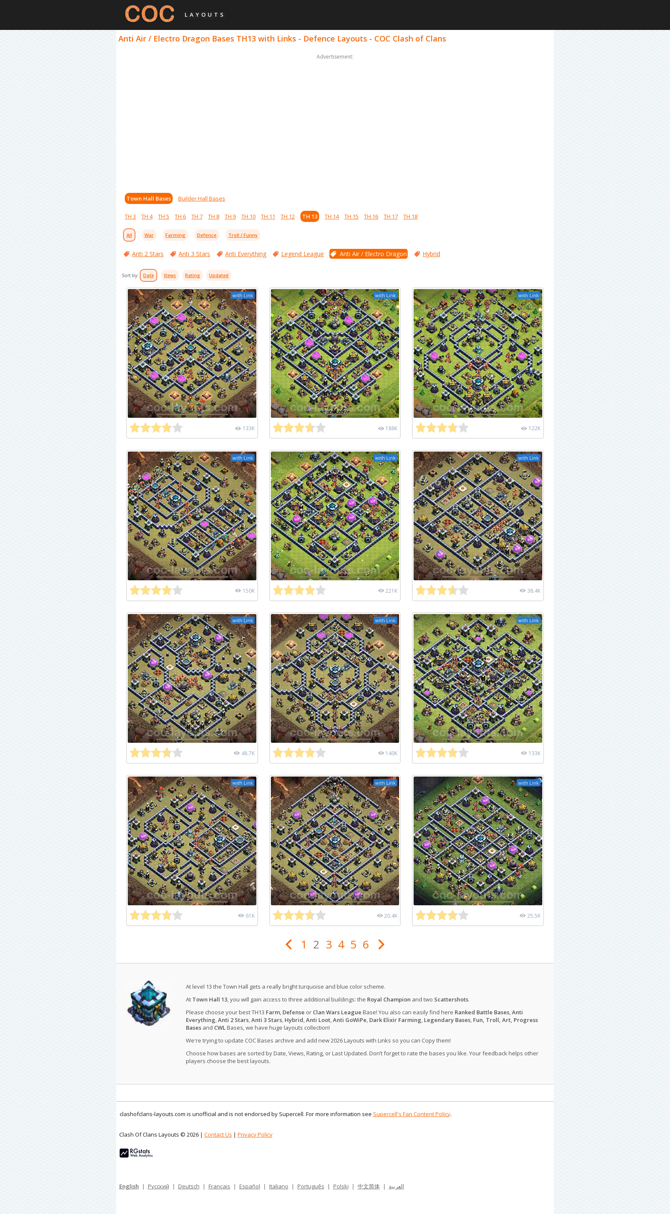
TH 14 (332, 216)
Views (170, 275)
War (149, 235)
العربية (396, 1186)
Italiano (278, 1186)
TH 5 (163, 216)
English (129, 1186)
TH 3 (130, 216)
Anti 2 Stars (148, 254)
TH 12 (288, 216)
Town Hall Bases (148, 198)
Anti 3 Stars (194, 254)
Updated (219, 275)
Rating (192, 275)
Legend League (302, 254)
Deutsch (189, 1186)
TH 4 (147, 216)
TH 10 (248, 216)
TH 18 (410, 216)
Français (219, 1186)
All (129, 235)
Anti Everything (245, 254)
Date (148, 275)
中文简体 (369, 1186)
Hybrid (431, 254)
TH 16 (371, 216)
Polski (341, 1186)
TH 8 (213, 216)
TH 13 (309, 216)
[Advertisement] (335, 121)
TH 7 (197, 216)
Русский (158, 1186)
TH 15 (351, 216)
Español (249, 1186)
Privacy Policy (255, 1134)
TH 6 (180, 216)
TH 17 (391, 216)
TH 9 (230, 216)
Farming (175, 235)
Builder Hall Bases (201, 198)
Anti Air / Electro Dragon (373, 254)
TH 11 (268, 216)
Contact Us (218, 1134)
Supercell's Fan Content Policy (411, 1114)
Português (310, 1186)
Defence (207, 235)
